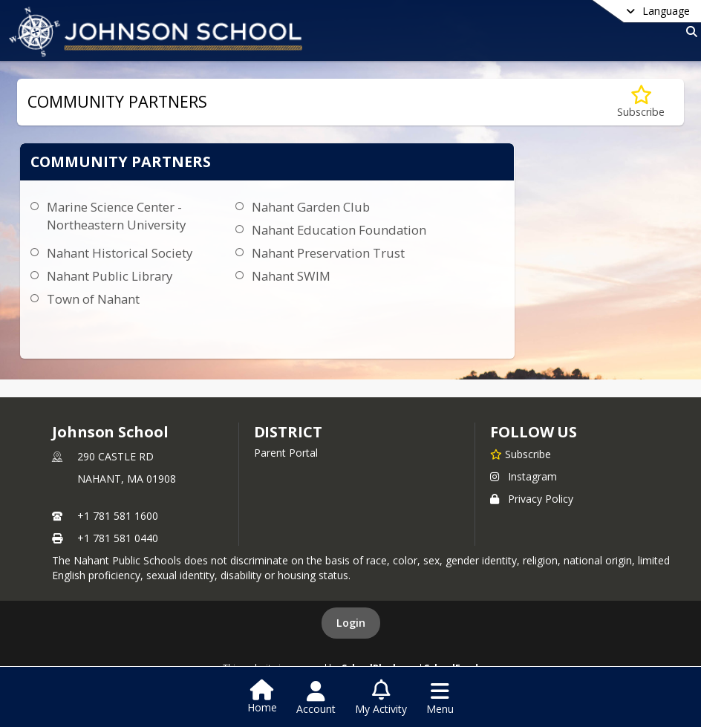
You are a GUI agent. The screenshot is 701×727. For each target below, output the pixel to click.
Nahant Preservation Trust (328, 252)
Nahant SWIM (291, 275)
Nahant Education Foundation (339, 229)
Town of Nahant (93, 298)
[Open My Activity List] (381, 698)
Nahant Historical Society (119, 252)
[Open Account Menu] (316, 698)
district (288, 432)
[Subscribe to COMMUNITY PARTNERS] (641, 102)
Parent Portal (286, 453)
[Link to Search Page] (688, 32)
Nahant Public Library (109, 275)
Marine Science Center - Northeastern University (116, 215)
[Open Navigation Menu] (440, 698)
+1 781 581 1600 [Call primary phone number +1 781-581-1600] (117, 516)
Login (350, 623)
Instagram (523, 476)
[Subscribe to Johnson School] (520, 454)
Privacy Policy (531, 499)
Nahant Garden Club (311, 206)
